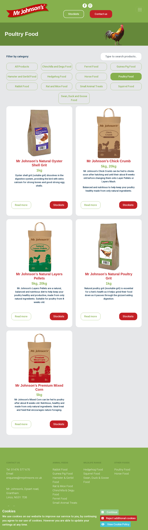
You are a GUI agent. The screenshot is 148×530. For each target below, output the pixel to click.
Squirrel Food (126, 86)
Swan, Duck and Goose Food (74, 98)
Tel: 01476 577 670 (18, 469)
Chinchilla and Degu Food (56, 66)
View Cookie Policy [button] (115, 524)
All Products (22, 66)
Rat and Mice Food (56, 86)
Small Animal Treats (91, 86)
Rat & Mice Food (63, 486)
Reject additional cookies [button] (118, 518)
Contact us (101, 14)
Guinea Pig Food (126, 66)
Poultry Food (126, 76)
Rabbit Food (22, 86)
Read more (21, 205)
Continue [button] (109, 512)
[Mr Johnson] (27, 11)
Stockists (73, 14)
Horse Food (91, 76)
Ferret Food (91, 66)
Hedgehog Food (56, 76)
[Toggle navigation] (139, 9)
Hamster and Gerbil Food (22, 76)
